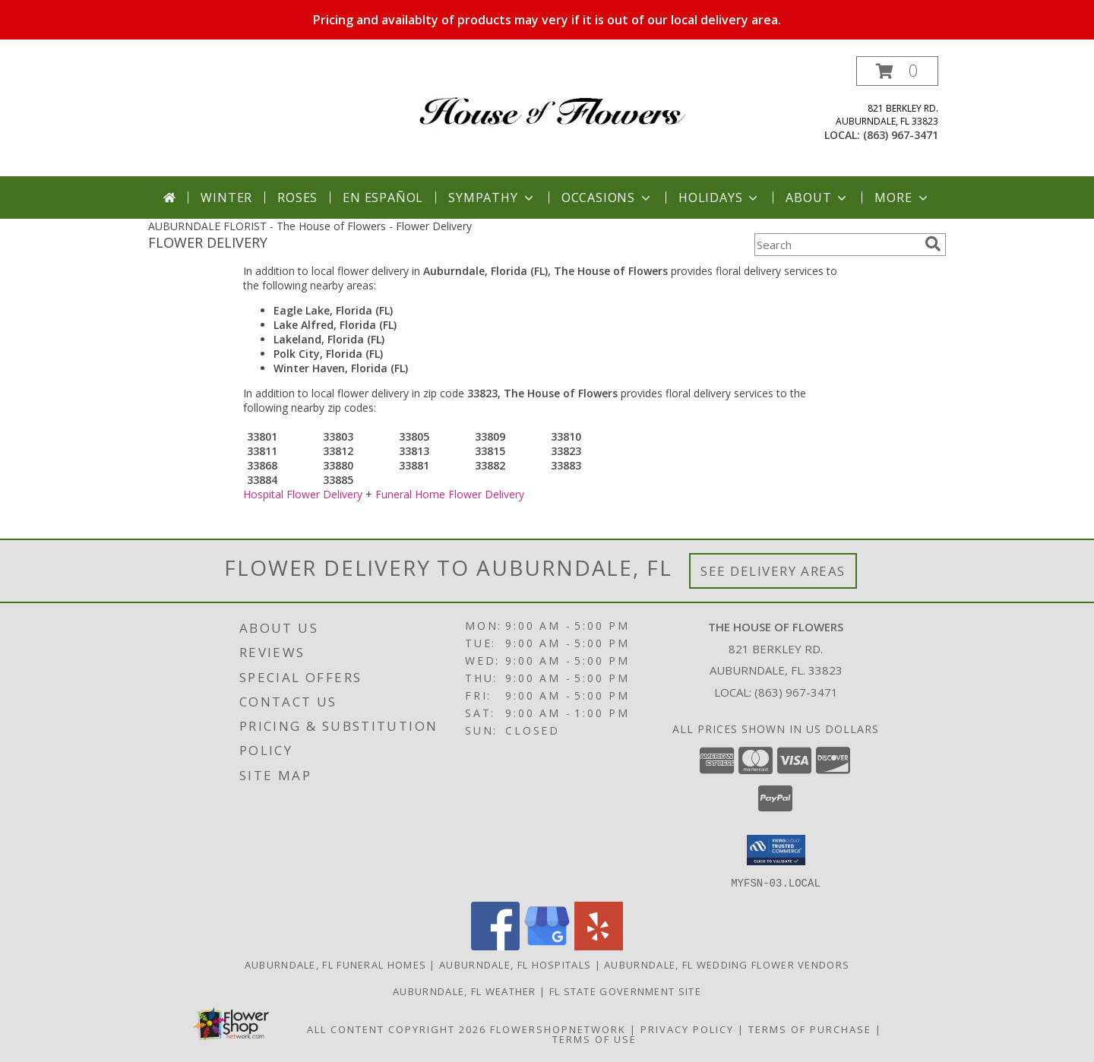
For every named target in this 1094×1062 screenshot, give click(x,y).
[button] (897, 71)
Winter (226, 197)
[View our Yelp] (598, 945)
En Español (383, 197)
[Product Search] (836, 244)
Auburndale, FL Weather (464, 990)
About (817, 197)
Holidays (719, 197)
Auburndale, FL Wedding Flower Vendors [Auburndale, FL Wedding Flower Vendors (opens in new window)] (726, 964)
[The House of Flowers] (552, 99)
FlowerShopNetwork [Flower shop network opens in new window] (558, 1028)
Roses (297, 197)
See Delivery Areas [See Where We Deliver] (773, 571)
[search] (933, 243)
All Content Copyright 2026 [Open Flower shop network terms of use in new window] (396, 1028)
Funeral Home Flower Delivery (449, 494)
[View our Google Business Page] (547, 945)
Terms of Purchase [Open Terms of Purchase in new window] (809, 1028)
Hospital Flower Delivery (302, 494)
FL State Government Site (625, 990)
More (902, 197)
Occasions (607, 197)
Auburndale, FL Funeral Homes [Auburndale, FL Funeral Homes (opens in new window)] (335, 964)
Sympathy (492, 197)
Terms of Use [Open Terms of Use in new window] (594, 1038)
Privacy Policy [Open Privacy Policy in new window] (687, 1028)
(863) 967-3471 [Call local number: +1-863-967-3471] (900, 135)
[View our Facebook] (495, 945)
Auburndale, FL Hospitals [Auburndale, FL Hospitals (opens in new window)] (515, 964)
